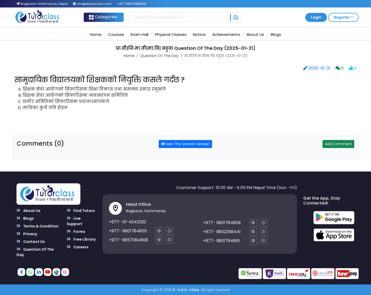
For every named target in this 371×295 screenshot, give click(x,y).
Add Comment (338, 143)
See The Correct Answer (185, 143)
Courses (116, 34)
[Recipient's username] (180, 17)
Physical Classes (171, 34)
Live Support (74, 221)
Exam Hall (139, 34)
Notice (199, 34)
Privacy (26, 233)
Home (96, 34)
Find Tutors (81, 210)
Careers (78, 247)
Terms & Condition (37, 226)
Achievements (226, 34)
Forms (76, 231)
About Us (255, 34)
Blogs (276, 34)
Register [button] (342, 17)
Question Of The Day (159, 55)
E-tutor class (186, 290)
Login (316, 17)
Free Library (81, 239)
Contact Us (30, 241)
